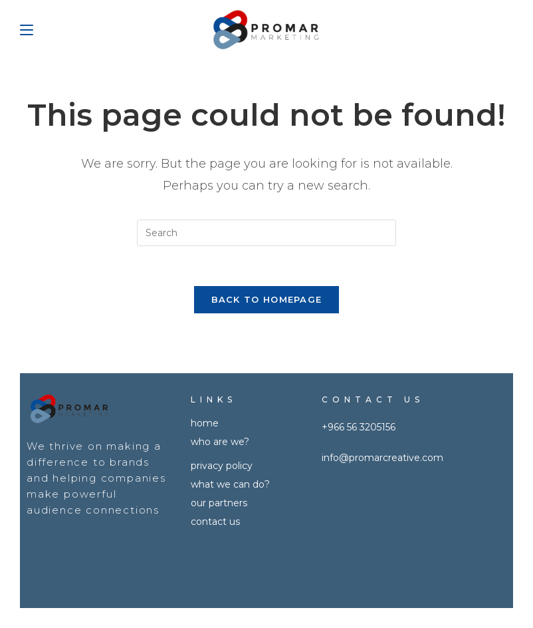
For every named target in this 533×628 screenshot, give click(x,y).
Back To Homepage (266, 299)
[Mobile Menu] (26, 30)
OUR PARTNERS (219, 503)
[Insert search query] (266, 233)
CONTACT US (215, 522)
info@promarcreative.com (382, 458)
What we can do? (230, 484)
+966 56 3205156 (358, 427)
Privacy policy (222, 466)
